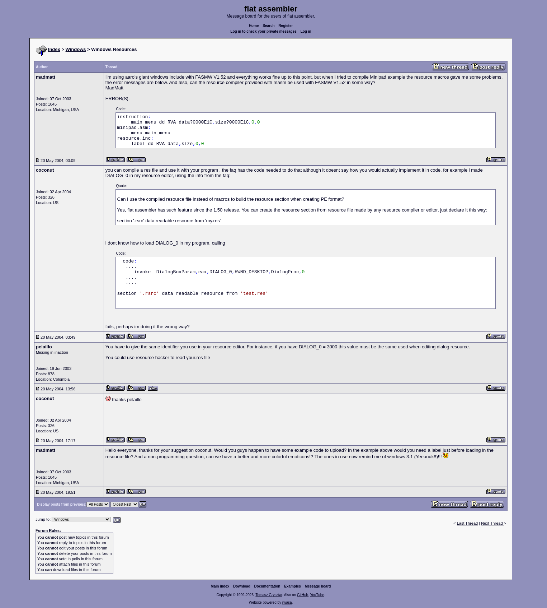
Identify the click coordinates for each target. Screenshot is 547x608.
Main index (220, 586)
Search (268, 26)
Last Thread (467, 523)
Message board (318, 586)
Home (254, 26)
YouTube (317, 595)
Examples (292, 586)
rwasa (287, 602)
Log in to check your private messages (263, 31)
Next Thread (492, 523)
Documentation (267, 586)
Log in (306, 31)
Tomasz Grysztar (268, 595)
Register (285, 26)
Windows (76, 49)
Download (241, 586)
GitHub (302, 595)
